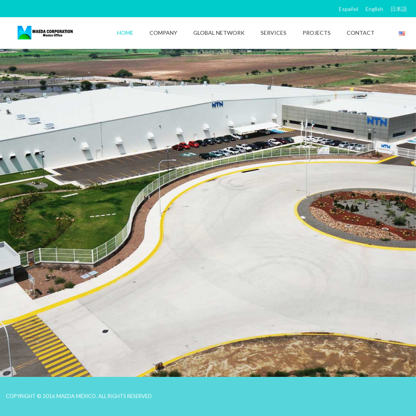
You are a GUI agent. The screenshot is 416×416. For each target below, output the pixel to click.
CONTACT (361, 32)
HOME (125, 32)
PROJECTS (317, 32)
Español (348, 9)
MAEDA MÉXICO (76, 396)
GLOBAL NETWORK (219, 32)
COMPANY (163, 32)
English (374, 9)
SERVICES (273, 32)
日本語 (399, 9)
